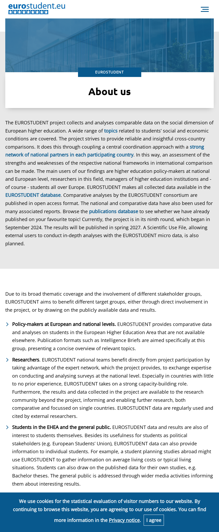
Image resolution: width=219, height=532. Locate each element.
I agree (153, 520)
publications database (113, 211)
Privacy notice (124, 520)
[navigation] (205, 9)
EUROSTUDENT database (33, 195)
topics (111, 131)
